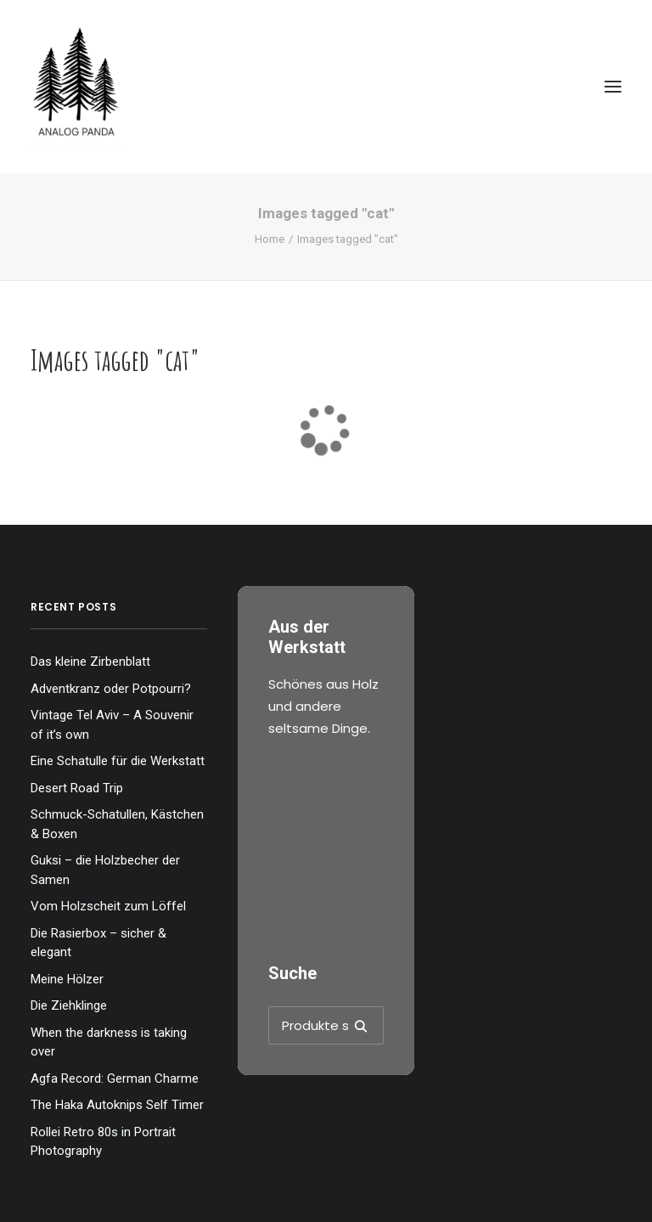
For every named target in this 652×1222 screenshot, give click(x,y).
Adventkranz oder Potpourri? (111, 688)
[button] (613, 86)
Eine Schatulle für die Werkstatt (118, 761)
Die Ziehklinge (69, 1005)
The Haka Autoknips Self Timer (117, 1104)
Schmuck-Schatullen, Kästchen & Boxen (117, 824)
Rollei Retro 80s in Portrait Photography (103, 1141)
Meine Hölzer (67, 979)
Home (269, 239)
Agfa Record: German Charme (115, 1078)
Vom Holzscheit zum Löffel (108, 906)
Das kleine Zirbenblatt (90, 661)
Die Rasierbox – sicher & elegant (98, 943)
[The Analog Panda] (326, 86)
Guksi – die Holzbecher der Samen (105, 870)
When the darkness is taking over (109, 1042)
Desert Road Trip (77, 788)
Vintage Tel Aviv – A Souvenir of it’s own (112, 724)
